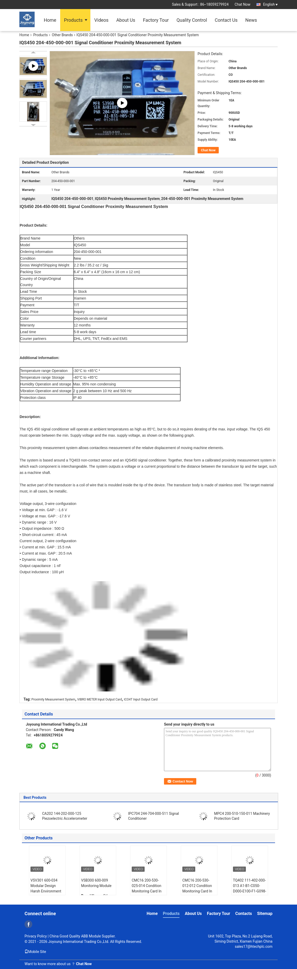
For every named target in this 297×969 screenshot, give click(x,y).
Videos (101, 20)
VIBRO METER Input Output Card (99, 699)
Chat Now (243, 4)
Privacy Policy (36, 936)
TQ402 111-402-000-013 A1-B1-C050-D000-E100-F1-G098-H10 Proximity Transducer (249, 891)
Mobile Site (35, 952)
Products (73, 20)
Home (50, 20)
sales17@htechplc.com (253, 946)
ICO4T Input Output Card (141, 699)
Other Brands (62, 35)
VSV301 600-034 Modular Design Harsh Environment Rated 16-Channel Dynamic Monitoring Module (46, 894)
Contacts (243, 913)
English (270, 4)
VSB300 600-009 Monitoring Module (96, 883)
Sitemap (264, 913)
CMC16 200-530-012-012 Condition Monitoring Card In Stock (197, 888)
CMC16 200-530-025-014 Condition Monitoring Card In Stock (146, 888)
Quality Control (191, 20)
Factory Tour (156, 20)
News (251, 20)
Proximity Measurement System (53, 699)
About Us (125, 20)
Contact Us (226, 20)
